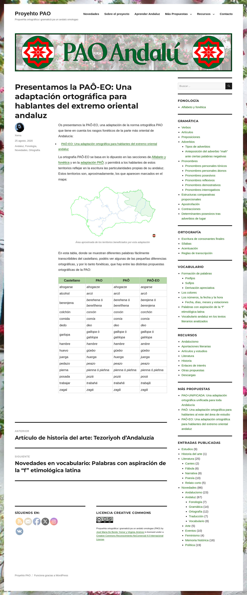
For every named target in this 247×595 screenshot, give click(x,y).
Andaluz (19, 146)
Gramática (196, 506)
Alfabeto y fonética (193, 107)
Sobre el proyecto (116, 14)
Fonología (30, 146)
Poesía (189, 478)
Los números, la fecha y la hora (202, 297)
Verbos (186, 127)
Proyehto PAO (33, 13)
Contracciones (190, 209)
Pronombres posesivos (200, 175)
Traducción (196, 516)
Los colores (189, 292)
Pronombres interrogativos (202, 189)
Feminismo (192, 535)
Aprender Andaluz (147, 14)
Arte (188, 525)
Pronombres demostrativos (203, 185)
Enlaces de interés (193, 365)
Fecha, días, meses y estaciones (206, 302)
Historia (186, 360)
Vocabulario (196, 521)
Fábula (189, 468)
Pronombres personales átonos (205, 170)
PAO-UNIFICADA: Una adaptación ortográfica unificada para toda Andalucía (204, 400)
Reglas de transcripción (196, 253)
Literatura (187, 355)
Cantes (190, 463)
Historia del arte (191, 453)
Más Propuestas (176, 14)
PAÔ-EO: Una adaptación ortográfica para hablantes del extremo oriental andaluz (205, 424)
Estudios (187, 449)
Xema (18, 135)
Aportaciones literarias (196, 346)
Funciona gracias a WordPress (51, 575)
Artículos (187, 132)
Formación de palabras (196, 273)
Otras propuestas (192, 370)
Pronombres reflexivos (200, 180)
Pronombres (189, 161)
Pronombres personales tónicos (206, 165)
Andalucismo (189, 341)
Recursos (204, 14)
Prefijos (190, 278)
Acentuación (189, 248)
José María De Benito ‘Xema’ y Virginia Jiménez (120, 532)
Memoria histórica (197, 540)
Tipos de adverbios (197, 146)
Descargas (188, 375)
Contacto (226, 14)
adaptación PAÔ (92, 162)
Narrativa (191, 473)
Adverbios (188, 141)
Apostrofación (190, 204)
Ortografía (34, 150)
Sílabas (186, 243)
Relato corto (193, 482)
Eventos (190, 530)
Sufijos (189, 283)
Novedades (91, 14)
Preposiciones (190, 137)
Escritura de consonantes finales (202, 238)
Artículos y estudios (194, 351)
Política (190, 545)
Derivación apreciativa (200, 287)
